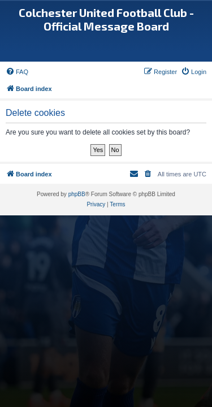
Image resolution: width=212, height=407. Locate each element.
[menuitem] (17, 72)
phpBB (76, 194)
